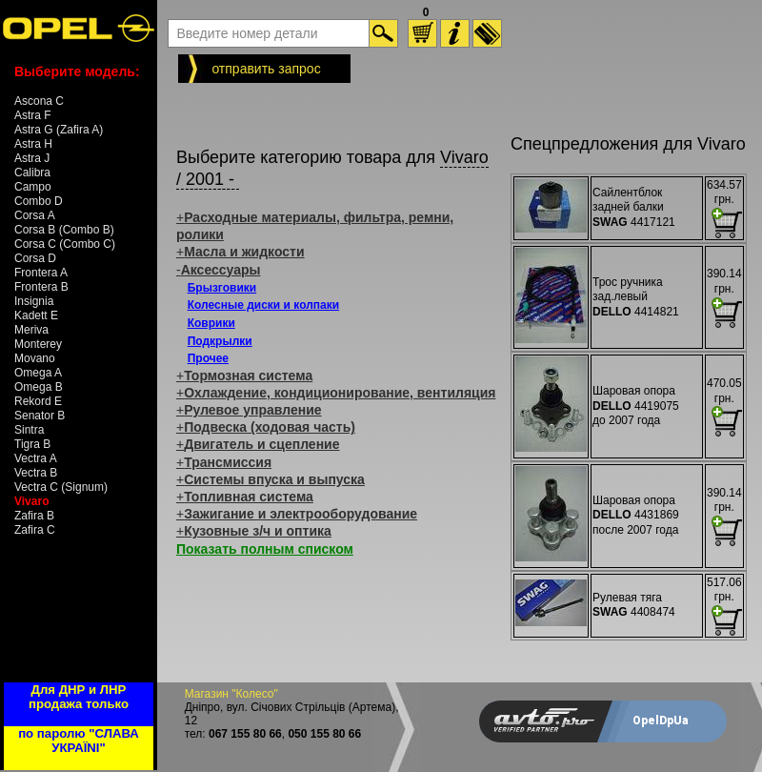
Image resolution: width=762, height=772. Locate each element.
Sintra (29, 430)
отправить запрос (265, 68)
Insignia (33, 301)
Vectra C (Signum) (61, 487)
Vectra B (35, 472)
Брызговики (222, 288)
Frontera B (41, 287)
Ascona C (39, 101)
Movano (34, 358)
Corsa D (35, 258)
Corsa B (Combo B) (64, 229)
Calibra (32, 172)
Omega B (38, 387)
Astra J (32, 158)
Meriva (31, 329)
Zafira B (34, 515)
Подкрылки (220, 341)
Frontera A (41, 272)
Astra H (33, 144)
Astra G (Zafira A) (58, 129)
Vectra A (35, 458)
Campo (32, 186)
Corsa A (34, 215)
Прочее (208, 358)
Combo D (38, 201)
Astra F (32, 115)
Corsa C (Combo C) (64, 244)
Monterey (38, 344)
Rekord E (38, 401)
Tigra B (32, 444)
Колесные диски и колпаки (263, 305)
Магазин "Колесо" (231, 694)
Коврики (211, 323)
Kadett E (36, 315)
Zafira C (34, 530)
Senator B (39, 415)
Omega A (38, 372)
